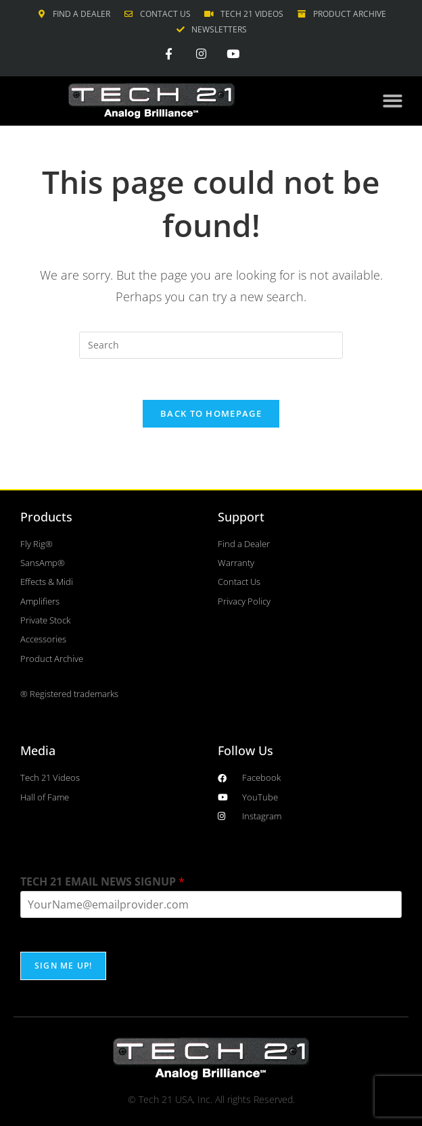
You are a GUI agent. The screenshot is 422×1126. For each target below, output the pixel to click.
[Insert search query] (211, 345)
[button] (392, 101)
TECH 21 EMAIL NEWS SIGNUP (102, 882)
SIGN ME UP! (63, 965)
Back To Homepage (211, 413)
